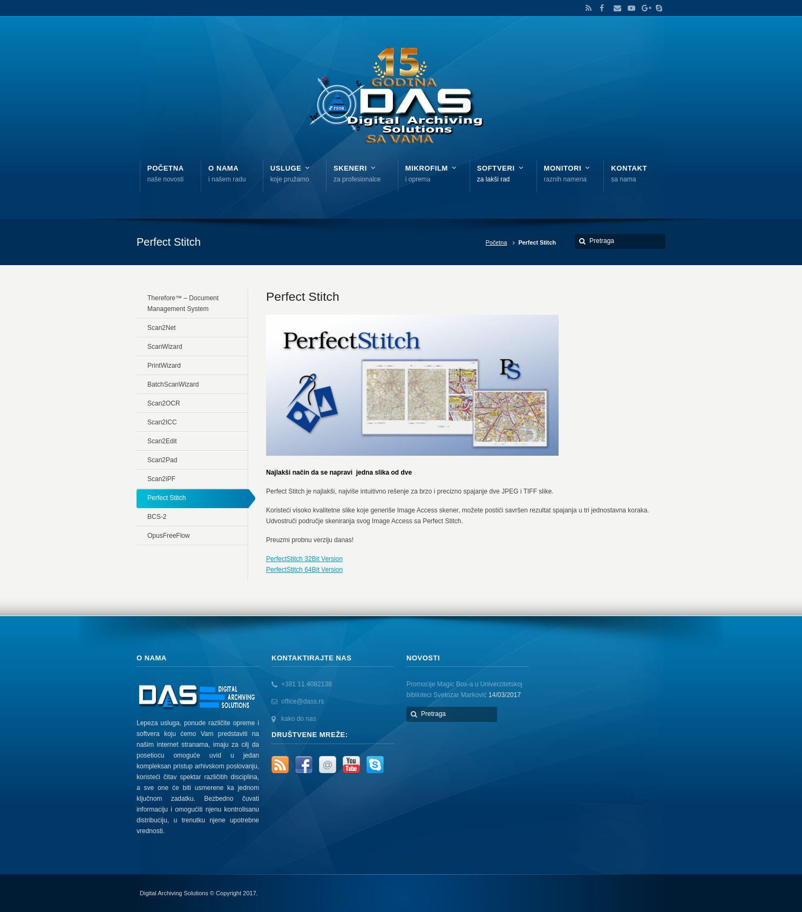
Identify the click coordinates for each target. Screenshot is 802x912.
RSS (587, 8)
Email (615, 8)
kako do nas (298, 718)
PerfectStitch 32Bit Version (304, 559)
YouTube (629, 8)
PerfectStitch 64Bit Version (304, 569)
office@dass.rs (302, 701)
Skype (656, 8)
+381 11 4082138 (306, 684)
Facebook (601, 8)
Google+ (643, 8)
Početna (496, 242)
